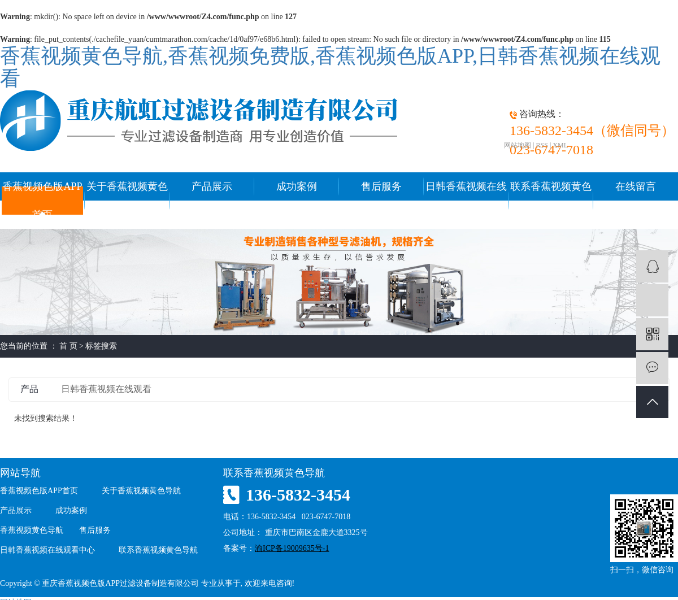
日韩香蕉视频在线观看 (106, 389)
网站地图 (517, 145)
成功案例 (296, 186)
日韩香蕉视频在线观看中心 (466, 200)
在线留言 (635, 186)
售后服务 (381, 186)
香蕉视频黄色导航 (31, 530)
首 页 (68, 346)
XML (560, 145)
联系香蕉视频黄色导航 (551, 200)
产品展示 (212, 186)
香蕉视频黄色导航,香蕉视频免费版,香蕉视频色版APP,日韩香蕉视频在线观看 (330, 67)
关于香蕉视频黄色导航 (127, 200)
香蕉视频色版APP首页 (42, 200)
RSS (542, 145)
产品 (29, 389)
